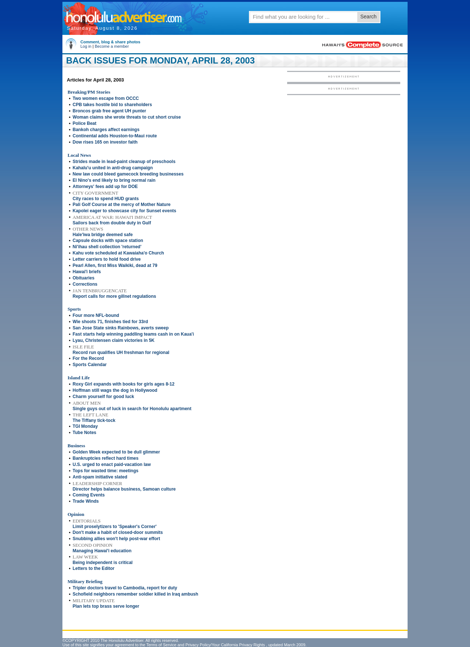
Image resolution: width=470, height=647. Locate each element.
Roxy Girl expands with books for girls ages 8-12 (123, 384)
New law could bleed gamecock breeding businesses (128, 174)
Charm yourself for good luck (103, 396)
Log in (85, 46)
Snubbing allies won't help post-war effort (116, 538)
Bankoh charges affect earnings (106, 129)
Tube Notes (84, 432)
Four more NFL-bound (96, 315)
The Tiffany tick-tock (94, 420)
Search (368, 16)
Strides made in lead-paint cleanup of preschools (124, 161)
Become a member (112, 46)
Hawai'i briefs (87, 271)
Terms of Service (161, 645)
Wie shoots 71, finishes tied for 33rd (110, 321)
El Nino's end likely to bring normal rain (114, 180)
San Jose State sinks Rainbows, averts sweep (121, 327)
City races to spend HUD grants (106, 198)
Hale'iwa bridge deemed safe (103, 234)
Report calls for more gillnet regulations (114, 296)
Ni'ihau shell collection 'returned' (107, 246)
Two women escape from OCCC (106, 98)
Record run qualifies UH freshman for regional (121, 352)
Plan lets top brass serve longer (106, 606)
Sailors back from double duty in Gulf (112, 222)
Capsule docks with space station (108, 240)
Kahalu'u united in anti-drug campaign (113, 167)
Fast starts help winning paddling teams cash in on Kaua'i (133, 334)
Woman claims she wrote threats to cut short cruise (127, 117)
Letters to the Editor (94, 568)
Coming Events (89, 495)
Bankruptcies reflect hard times (105, 458)
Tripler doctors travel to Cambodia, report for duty (125, 587)
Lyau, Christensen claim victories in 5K (114, 340)
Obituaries (83, 278)
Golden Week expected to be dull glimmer (116, 452)
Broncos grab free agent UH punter (109, 110)
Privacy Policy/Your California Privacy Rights (225, 645)
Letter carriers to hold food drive (107, 259)
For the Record (88, 358)
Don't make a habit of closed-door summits (118, 532)
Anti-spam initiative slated (100, 477)
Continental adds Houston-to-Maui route (115, 135)
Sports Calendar (90, 364)
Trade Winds (86, 501)
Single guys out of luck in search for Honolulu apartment (132, 408)
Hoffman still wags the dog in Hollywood (115, 390)
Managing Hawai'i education (102, 550)
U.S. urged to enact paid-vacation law (112, 464)
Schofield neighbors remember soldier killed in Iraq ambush (135, 594)
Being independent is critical (103, 562)
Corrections (85, 284)
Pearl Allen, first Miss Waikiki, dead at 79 (115, 265)
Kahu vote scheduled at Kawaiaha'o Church (118, 253)
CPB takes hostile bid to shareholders (112, 104)
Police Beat (85, 123)
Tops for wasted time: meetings (105, 470)
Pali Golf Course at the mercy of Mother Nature (122, 204)
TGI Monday (85, 426)
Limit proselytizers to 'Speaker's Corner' (115, 526)
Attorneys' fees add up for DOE (105, 186)
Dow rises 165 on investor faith (105, 142)
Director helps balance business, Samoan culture (124, 489)
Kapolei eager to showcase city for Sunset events (124, 210)
